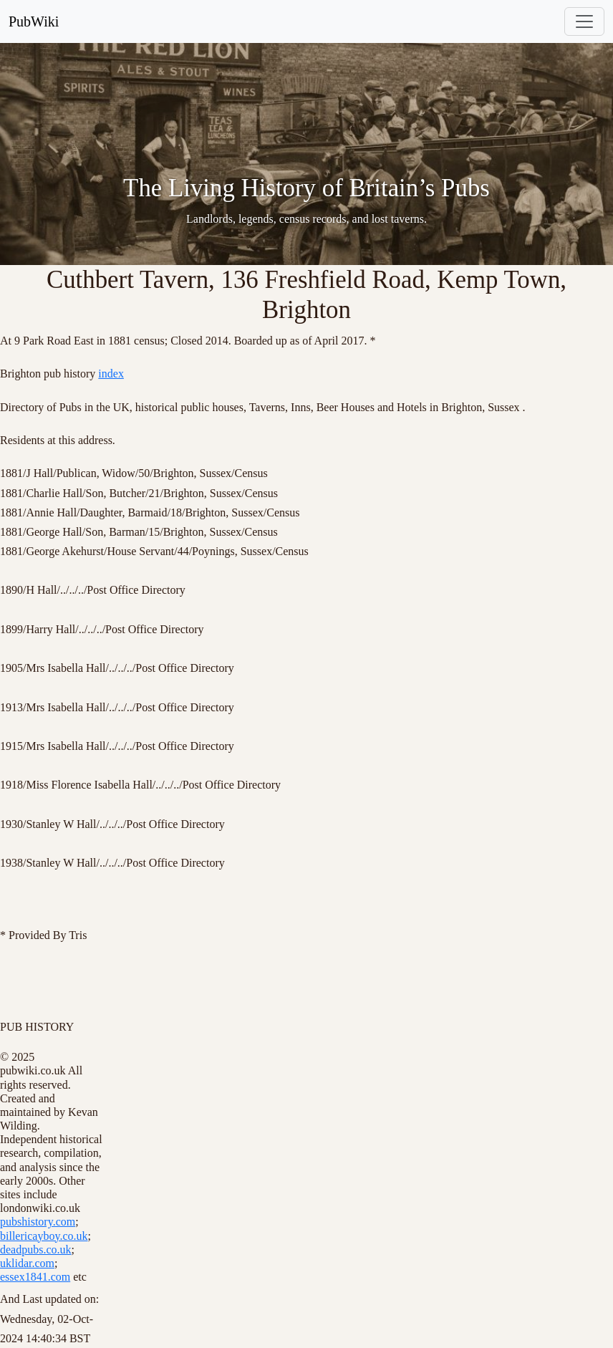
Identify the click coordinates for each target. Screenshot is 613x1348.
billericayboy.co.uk (43, 1236)
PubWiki (34, 21)
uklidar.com (27, 1263)
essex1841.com (35, 1277)
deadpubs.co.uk (36, 1249)
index (111, 373)
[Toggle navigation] (584, 21)
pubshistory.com (37, 1221)
